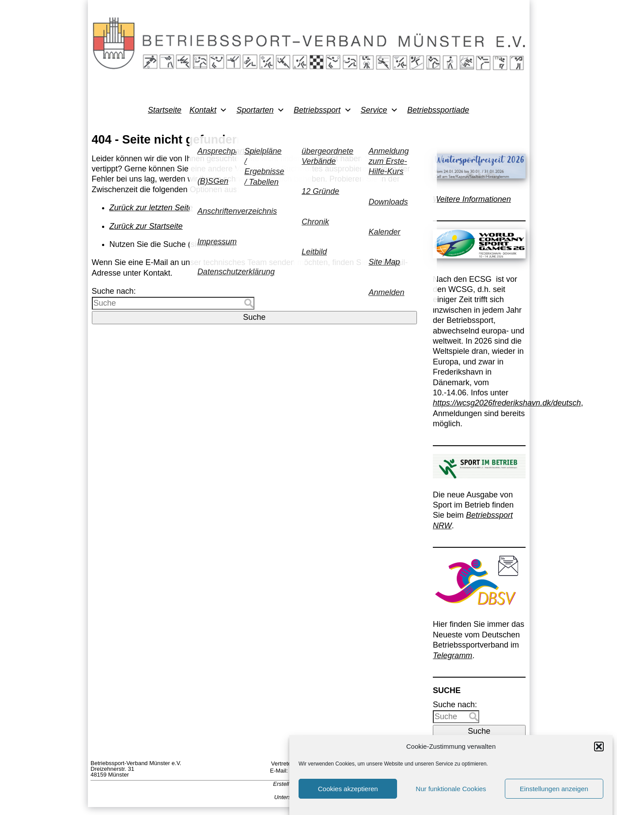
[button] (598, 753)
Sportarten (254, 110)
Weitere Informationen (472, 199)
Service (374, 110)
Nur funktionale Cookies (451, 795)
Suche (254, 317)
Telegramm (452, 655)
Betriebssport (317, 110)
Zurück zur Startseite (146, 226)
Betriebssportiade (438, 110)
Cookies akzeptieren (348, 795)
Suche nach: (114, 291)
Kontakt (202, 110)
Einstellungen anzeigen (554, 795)
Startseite (165, 110)
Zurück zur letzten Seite (151, 207)
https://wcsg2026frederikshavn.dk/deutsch (507, 402)
